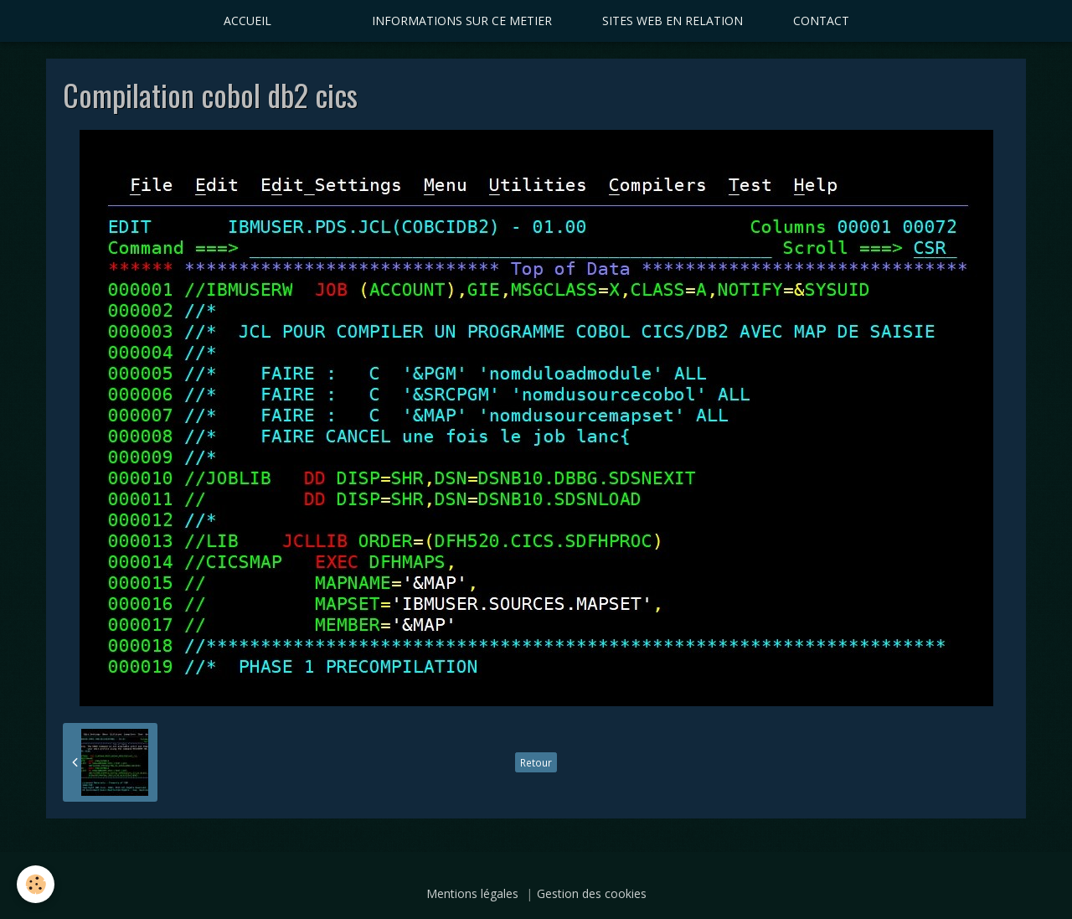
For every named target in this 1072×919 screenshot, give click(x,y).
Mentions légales (472, 893)
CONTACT (821, 20)
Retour (536, 762)
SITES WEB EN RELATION (672, 20)
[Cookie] (35, 884)
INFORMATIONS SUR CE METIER (462, 20)
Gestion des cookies (592, 893)
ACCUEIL (247, 20)
